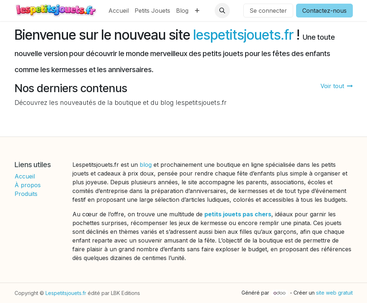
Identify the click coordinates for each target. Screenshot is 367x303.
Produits (26, 193)
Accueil (25, 176)
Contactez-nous (324, 10)
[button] (222, 10)
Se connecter (268, 10)
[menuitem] (118, 10)
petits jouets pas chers (237, 214)
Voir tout (336, 86)
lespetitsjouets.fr (243, 35)
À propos (28, 185)
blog (146, 164)
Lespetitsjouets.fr (65, 293)
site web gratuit (334, 293)
